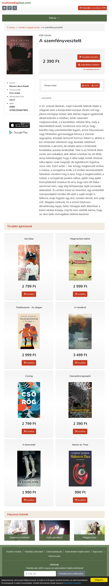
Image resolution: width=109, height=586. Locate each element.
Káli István (45, 35)
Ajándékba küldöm (88, 64)
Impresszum (54, 556)
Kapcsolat (98, 551)
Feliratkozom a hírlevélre (71, 573)
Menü (54, 18)
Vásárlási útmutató (33, 551)
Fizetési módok (13, 551)
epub (85, 85)
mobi (95, 85)
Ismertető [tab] (46, 98)
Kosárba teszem (88, 57)
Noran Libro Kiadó (19, 86)
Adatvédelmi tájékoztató (77, 551)
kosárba (29, 294)
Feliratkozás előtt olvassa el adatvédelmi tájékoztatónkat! (54, 568)
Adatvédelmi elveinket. (73, 583)
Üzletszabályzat (54, 551)
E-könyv (11, 27)
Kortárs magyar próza (29, 27)
